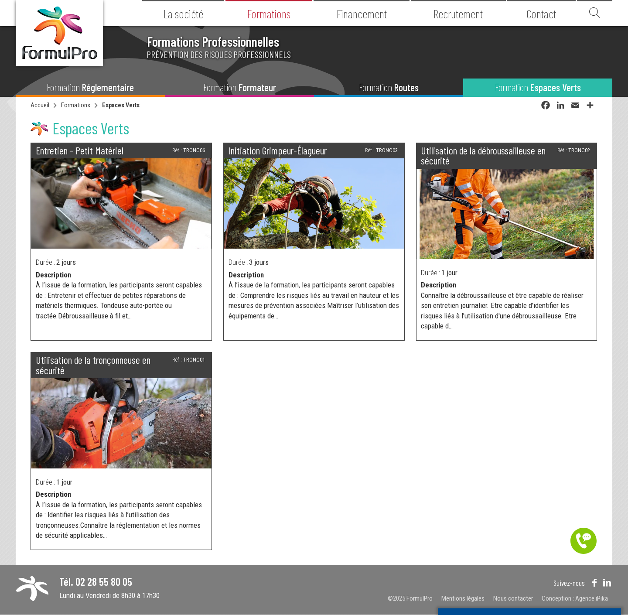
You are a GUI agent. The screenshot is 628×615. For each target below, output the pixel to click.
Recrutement (458, 13)
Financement (362, 13)
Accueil (40, 105)
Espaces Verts (121, 105)
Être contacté (583, 541)
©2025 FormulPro (410, 598)
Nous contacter (513, 598)
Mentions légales (463, 598)
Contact (541, 13)
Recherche (594, 13)
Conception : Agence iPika (575, 598)
